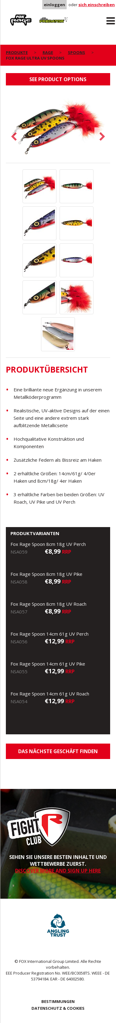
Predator (46, 15)
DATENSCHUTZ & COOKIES (58, 1008)
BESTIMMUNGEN (58, 1001)
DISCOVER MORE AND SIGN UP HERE (58, 870)
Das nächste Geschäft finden (58, 751)
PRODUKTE (17, 52)
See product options (57, 79)
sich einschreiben (96, 4)
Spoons (76, 52)
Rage (12, 15)
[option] (58, 127)
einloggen (54, 4)
